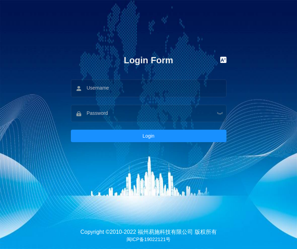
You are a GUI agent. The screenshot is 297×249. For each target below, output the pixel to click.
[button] (223, 60)
